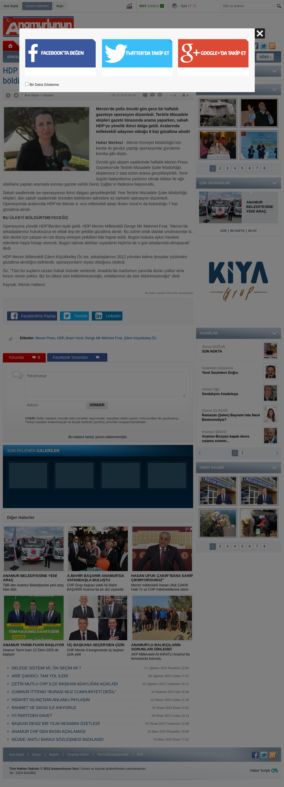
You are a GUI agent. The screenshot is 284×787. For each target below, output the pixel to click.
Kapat (260, 33)
